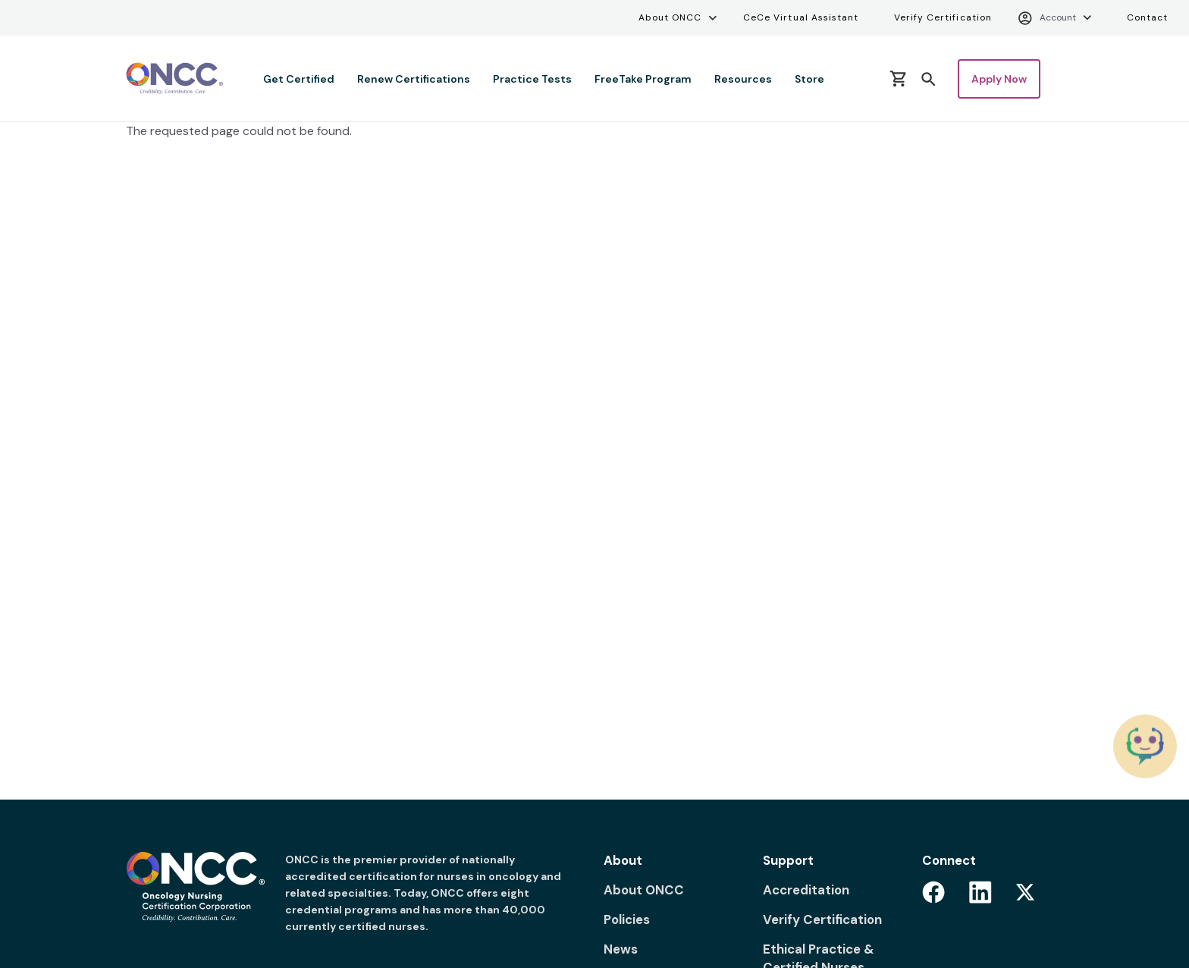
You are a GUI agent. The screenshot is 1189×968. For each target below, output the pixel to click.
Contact (1147, 17)
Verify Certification (943, 17)
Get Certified (298, 79)
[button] (928, 78)
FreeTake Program (643, 79)
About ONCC (669, 17)
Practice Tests (532, 79)
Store (809, 79)
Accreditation (806, 890)
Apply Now (999, 79)
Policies (627, 919)
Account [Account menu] (1047, 18)
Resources (743, 79)
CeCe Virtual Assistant (800, 17)
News (621, 949)
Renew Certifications (413, 79)
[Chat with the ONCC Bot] (1145, 746)
